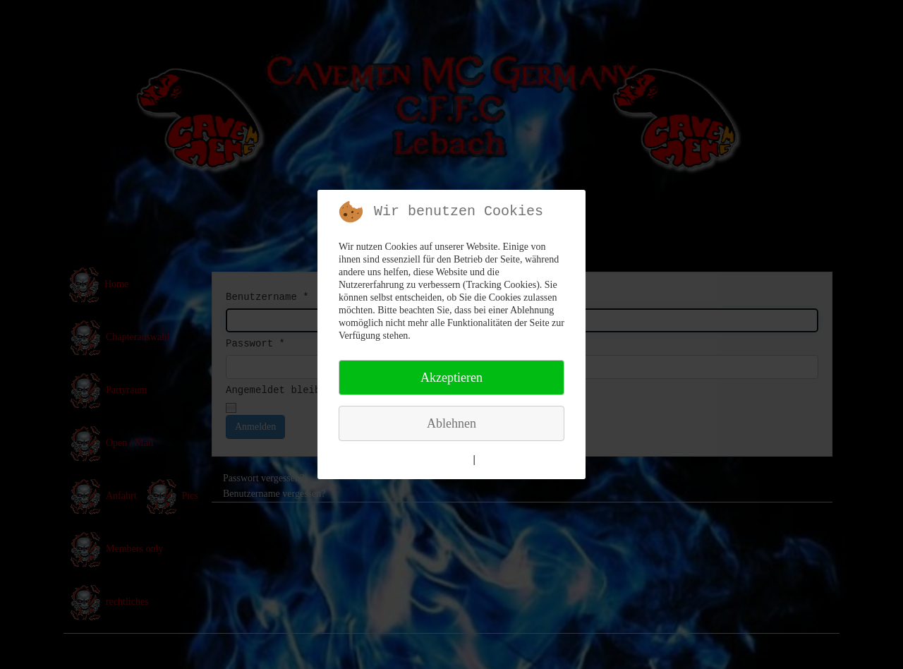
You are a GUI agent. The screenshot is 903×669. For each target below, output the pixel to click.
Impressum (503, 459)
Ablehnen (451, 423)
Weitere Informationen (422, 459)
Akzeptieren (451, 377)
